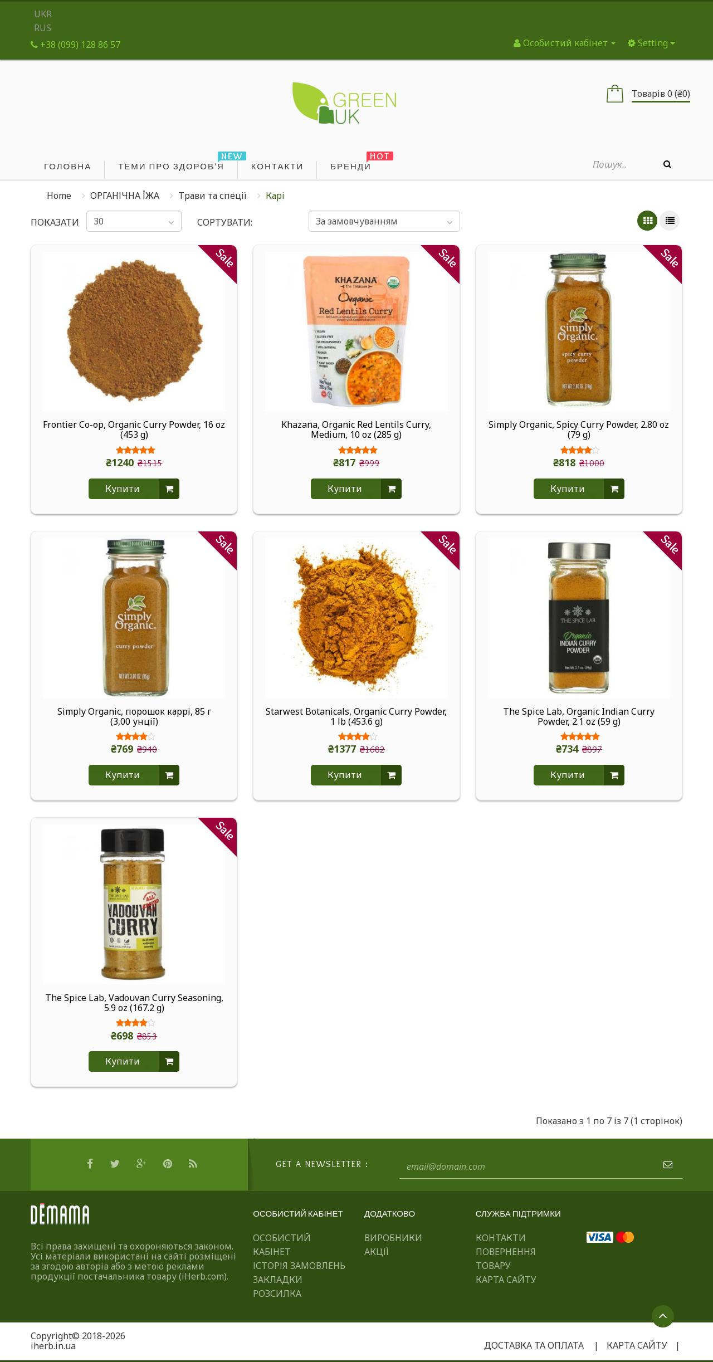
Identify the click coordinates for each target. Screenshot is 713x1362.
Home (59, 195)
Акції (376, 1252)
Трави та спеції (212, 195)
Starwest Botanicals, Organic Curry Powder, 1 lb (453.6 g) (356, 717)
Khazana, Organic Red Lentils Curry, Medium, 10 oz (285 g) (356, 430)
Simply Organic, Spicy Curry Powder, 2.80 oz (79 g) (579, 430)
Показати (51, 222)
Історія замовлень (299, 1266)
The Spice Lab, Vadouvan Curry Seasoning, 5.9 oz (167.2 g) (134, 1003)
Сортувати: (224, 222)
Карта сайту (506, 1279)
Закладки (277, 1279)
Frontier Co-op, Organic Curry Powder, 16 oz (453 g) (134, 430)
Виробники (393, 1238)
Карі (275, 195)
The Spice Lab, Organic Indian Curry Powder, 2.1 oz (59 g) (579, 717)
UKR (43, 14)
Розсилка (277, 1293)
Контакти (501, 1238)
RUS (42, 28)
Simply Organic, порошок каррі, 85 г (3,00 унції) (134, 717)
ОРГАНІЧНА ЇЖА (124, 195)
